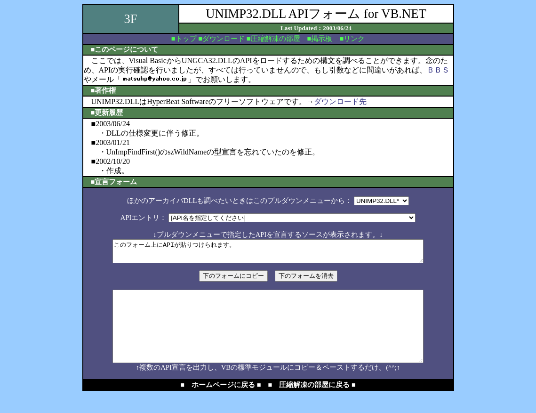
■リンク (352, 38)
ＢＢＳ (438, 70)
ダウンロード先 (340, 101)
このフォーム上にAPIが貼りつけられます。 (268, 253)
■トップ (184, 38)
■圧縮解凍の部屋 (273, 38)
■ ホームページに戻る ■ (220, 403)
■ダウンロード (221, 38)
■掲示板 (320, 38)
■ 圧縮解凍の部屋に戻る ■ (312, 403)
